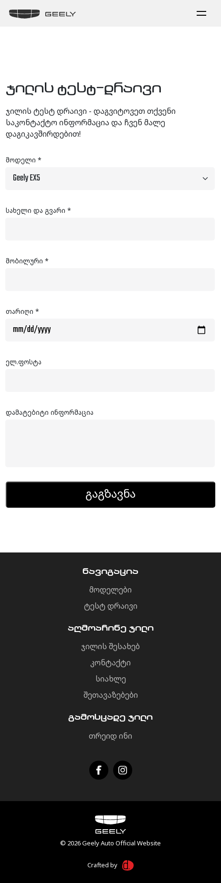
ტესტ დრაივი (110, 606)
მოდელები (110, 589)
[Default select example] (110, 178)
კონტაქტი (110, 662)
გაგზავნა (110, 493)
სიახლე (110, 678)
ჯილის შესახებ (110, 646)
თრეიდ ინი (110, 736)
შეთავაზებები (111, 695)
